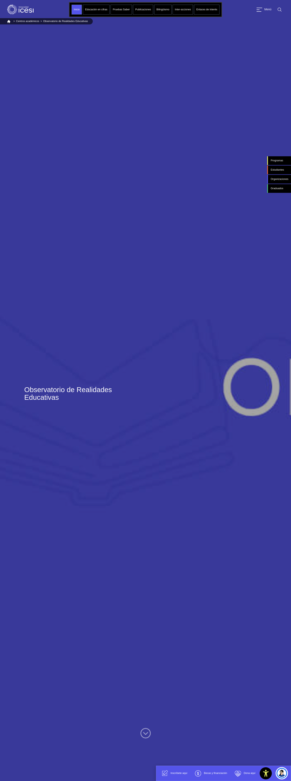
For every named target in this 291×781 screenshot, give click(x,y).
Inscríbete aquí (173, 773)
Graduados (277, 188)
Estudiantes (277, 169)
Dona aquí (244, 773)
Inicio (77, 9)
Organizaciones (279, 179)
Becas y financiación (210, 773)
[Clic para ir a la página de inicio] (20, 9)
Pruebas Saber (121, 9)
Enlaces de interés (206, 9)
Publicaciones (143, 9)
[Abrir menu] (263, 9)
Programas (277, 160)
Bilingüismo (162, 9)
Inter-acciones (183, 9)
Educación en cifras (96, 9)
